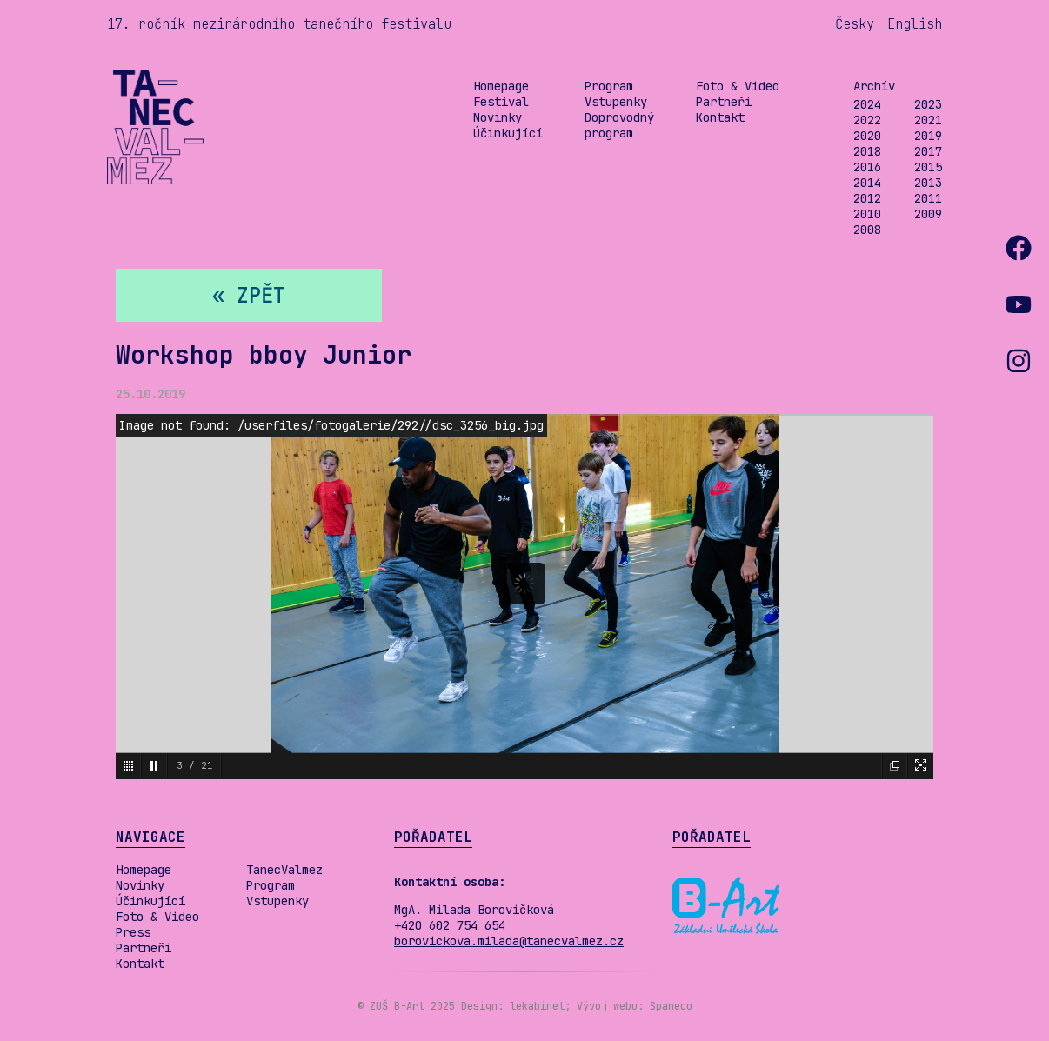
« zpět (248, 295)
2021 (928, 120)
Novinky (497, 117)
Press (133, 932)
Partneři (724, 102)
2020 (867, 135)
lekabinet (537, 1006)
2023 (928, 104)
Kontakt (720, 117)
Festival (501, 102)
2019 (928, 135)
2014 (867, 182)
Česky (854, 24)
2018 (867, 151)
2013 (928, 182)
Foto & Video (737, 86)
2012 (867, 198)
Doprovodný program (619, 125)
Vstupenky (616, 102)
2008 (867, 229)
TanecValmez (284, 870)
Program (609, 86)
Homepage (501, 86)
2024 (867, 104)
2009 (928, 214)
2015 (928, 167)
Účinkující (508, 133)
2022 (867, 120)
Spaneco (671, 1006)
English (914, 24)
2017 (928, 151)
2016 (867, 167)
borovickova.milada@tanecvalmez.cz (509, 941)
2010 (867, 214)
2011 (928, 198)
